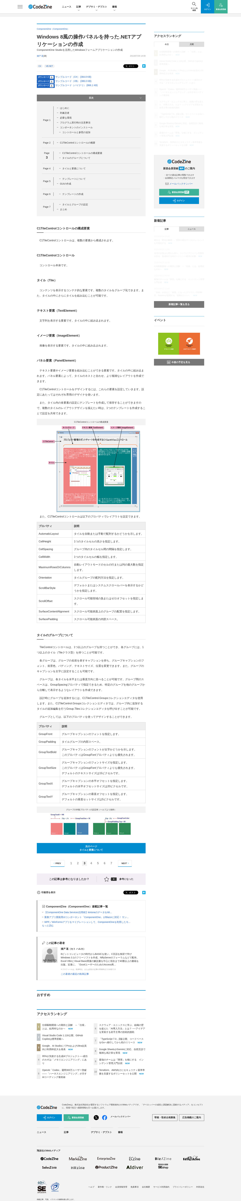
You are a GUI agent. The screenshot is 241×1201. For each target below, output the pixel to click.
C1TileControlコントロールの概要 (77, 142)
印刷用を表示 (46, 892)
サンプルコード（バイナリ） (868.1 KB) (76, 85)
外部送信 (200, 1187)
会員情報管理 (121, 1187)
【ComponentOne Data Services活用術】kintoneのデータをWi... (78, 912)
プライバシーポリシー (183, 1187)
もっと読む (48, 925)
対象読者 (64, 113)
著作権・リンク (105, 1187)
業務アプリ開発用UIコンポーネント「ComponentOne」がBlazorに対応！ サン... (86, 917)
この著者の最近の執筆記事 (75, 974)
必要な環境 (66, 117)
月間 (192, 44)
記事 (78, 7)
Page (46, 120)
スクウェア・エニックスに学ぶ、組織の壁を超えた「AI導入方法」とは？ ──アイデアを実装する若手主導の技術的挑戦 (122, 1028)
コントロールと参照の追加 (76, 132)
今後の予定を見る (178, 362)
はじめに (64, 108)
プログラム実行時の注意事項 (75, 122)
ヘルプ (91, 1187)
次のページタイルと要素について (91, 848)
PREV (57, 863)
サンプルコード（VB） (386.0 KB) (73, 81)
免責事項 (135, 1187)
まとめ (63, 209)
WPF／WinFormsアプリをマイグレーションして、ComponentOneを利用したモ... (87, 922)
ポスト (130, 66)
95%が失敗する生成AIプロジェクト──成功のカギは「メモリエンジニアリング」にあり (65, 1060)
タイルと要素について (74, 168)
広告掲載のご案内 (191, 1117)
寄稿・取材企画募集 (164, 1117)
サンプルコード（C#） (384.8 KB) (73, 77)
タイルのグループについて (76, 158)
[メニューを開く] (20, 6)
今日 (167, 44)
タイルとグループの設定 (75, 204)
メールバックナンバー (179, 183)
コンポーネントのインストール (76, 127)
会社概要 (146, 1187)
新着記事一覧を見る (179, 304)
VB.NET (49, 66)
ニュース (66, 6)
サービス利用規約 (161, 1187)
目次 (115, 98)
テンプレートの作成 (72, 194)
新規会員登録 (178, 192)
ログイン (178, 200)
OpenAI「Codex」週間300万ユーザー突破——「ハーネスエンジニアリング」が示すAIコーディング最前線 (64, 1073)
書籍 (114, 7)
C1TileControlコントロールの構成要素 (82, 153)
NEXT (126, 863)
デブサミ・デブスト (96, 7)
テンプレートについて (74, 179)
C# (39, 66)
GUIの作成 (65, 183)
